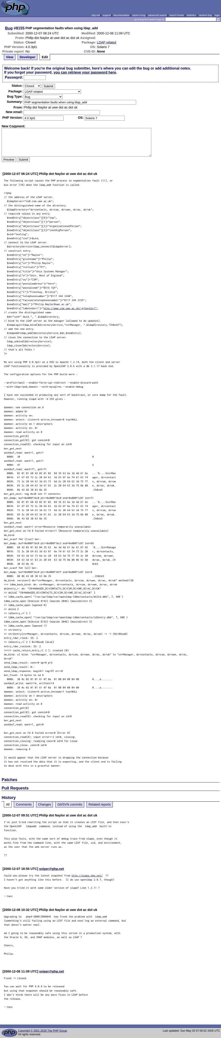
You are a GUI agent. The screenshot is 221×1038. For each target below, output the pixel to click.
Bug (9, 28)
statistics (191, 15)
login (217, 15)
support (107, 15)
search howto (176, 15)
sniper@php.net (51, 869)
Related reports (100, 804)
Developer (28, 57)
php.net (96, 15)
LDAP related (106, 42)
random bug (205, 15)
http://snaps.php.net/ (87, 875)
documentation (121, 15)
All (8, 804)
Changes (44, 804)
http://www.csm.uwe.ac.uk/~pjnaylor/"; (71, 308)
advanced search (157, 15)
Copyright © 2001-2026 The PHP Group (42, 1030)
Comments (24, 804)
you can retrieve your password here (84, 72)
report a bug (138, 15)
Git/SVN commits (69, 804)
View (9, 57)
